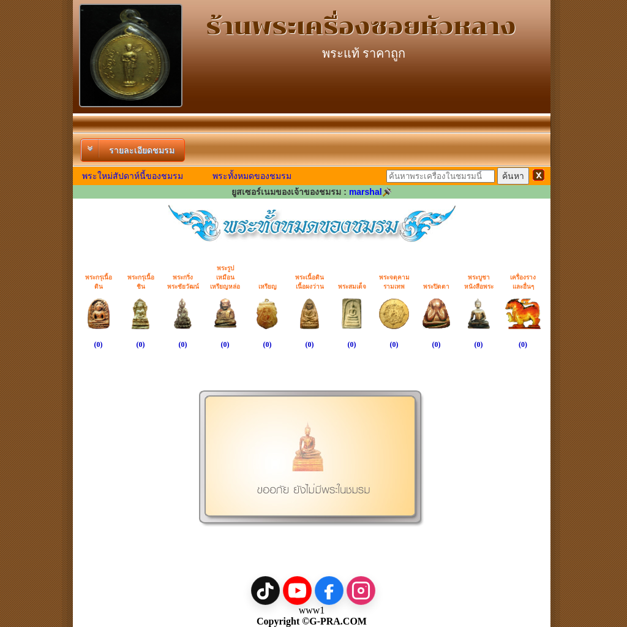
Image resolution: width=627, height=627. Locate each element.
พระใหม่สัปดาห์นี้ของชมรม (132, 176)
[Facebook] (329, 590)
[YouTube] (297, 590)
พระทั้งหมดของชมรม (251, 176)
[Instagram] (361, 590)
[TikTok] (265, 590)
